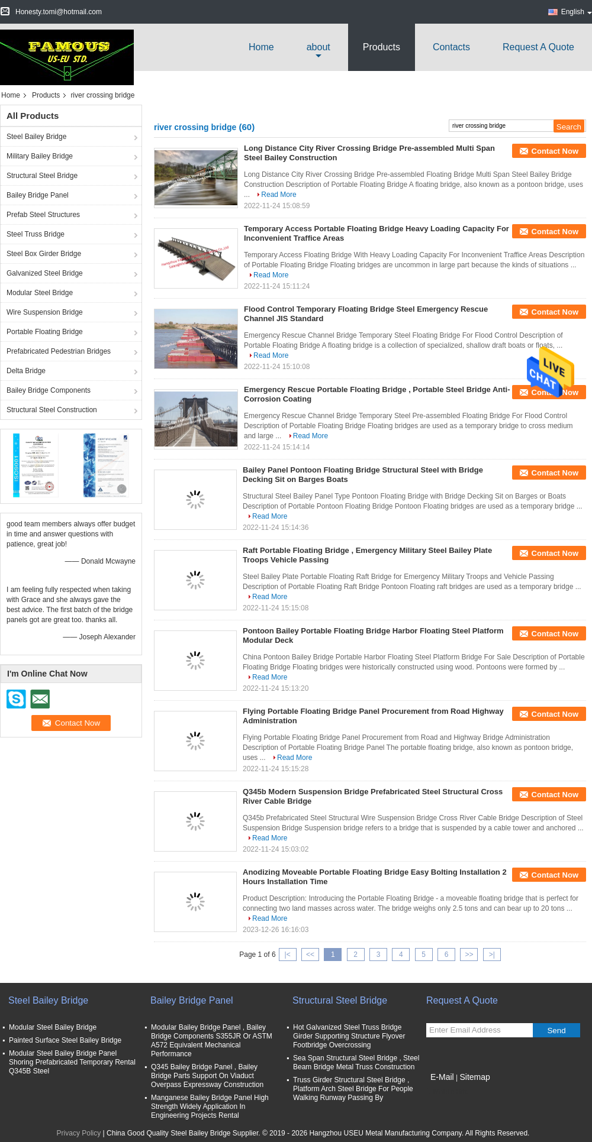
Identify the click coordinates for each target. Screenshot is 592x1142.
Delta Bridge (26, 371)
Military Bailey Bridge (40, 156)
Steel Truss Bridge (36, 234)
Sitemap (474, 1077)
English (576, 12)
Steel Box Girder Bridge (44, 254)
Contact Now (555, 151)
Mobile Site (447, 1092)
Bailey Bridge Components (49, 390)
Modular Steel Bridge (40, 293)
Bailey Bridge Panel (38, 195)
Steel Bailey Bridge (36, 136)
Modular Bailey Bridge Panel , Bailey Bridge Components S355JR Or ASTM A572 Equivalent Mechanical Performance (211, 1040)
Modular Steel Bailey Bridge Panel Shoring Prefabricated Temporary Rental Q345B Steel (72, 1062)
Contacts (451, 47)
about (318, 47)
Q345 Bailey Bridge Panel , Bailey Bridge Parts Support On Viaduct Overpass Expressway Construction (207, 1076)
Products (381, 47)
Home (261, 47)
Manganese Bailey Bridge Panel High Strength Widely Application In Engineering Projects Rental (210, 1107)
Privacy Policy (79, 1133)
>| (492, 954)
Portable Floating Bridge (45, 332)
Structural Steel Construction (52, 410)
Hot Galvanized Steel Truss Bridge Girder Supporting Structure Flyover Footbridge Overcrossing (349, 1036)
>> (469, 954)
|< (288, 954)
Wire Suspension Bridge (45, 312)
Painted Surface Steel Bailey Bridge (65, 1040)
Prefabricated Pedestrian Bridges (59, 351)
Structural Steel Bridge (42, 176)
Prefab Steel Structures (43, 215)
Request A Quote (538, 47)
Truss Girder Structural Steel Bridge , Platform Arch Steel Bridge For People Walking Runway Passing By (353, 1089)
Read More (278, 194)
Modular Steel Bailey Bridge (52, 1027)
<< (310, 954)
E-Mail (442, 1077)
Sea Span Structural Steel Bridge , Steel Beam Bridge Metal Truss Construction (356, 1062)
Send (556, 1030)
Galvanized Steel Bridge (45, 273)
